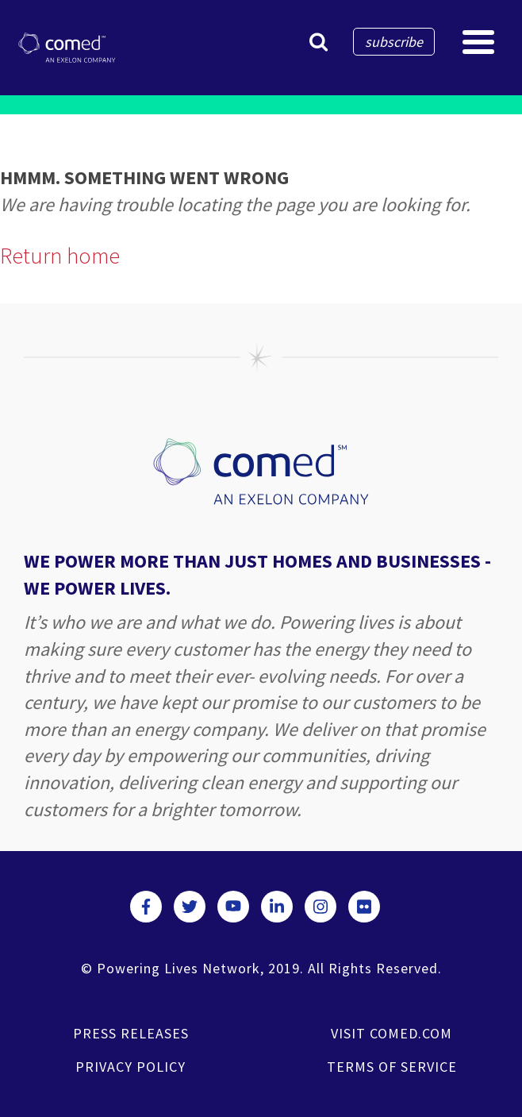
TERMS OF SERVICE (392, 1066)
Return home (60, 255)
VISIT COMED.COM (391, 1033)
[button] (318, 42)
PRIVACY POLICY (130, 1066)
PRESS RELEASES (131, 1033)
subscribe (394, 42)
